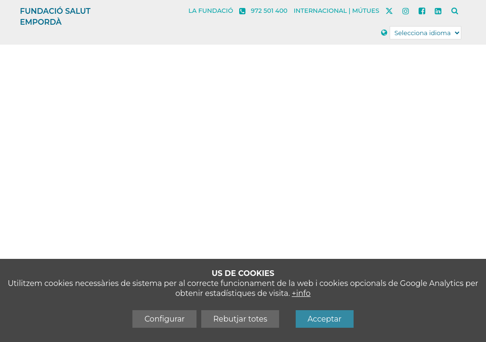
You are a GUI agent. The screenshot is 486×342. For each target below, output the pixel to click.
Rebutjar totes (240, 318)
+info (301, 293)
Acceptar (325, 318)
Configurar (164, 318)
